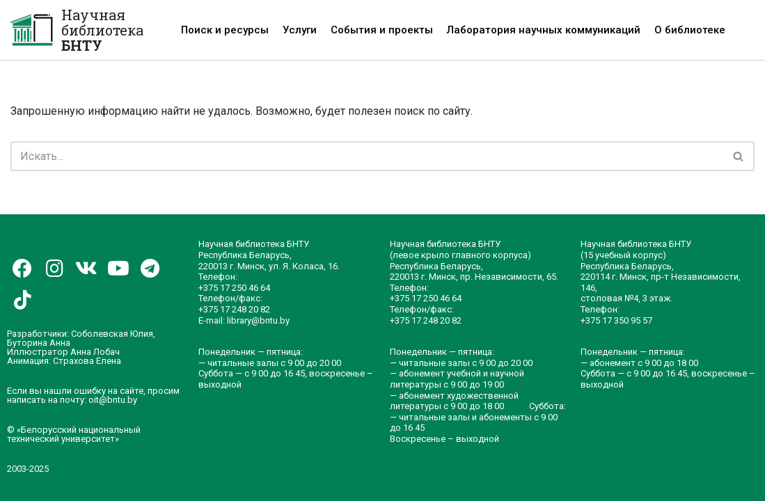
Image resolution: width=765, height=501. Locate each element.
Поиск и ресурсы (225, 30)
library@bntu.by (258, 320)
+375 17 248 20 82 (234, 309)
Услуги (300, 30)
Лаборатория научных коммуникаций (543, 30)
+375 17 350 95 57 (616, 320)
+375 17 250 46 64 (234, 288)
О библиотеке (689, 30)
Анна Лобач (95, 352)
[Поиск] (366, 156)
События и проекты (382, 30)
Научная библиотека (102, 30)
